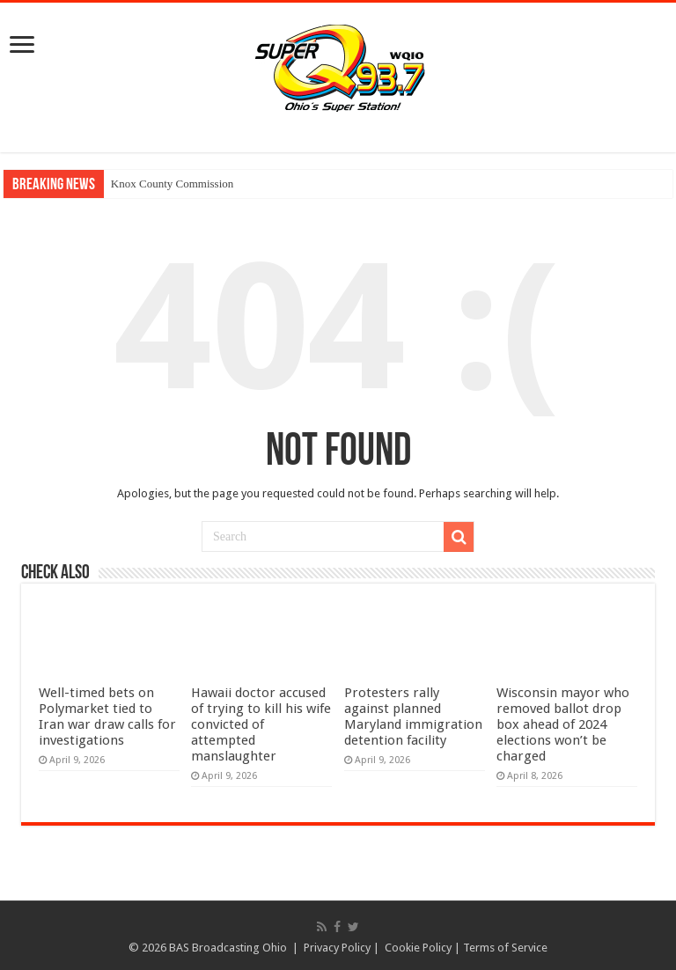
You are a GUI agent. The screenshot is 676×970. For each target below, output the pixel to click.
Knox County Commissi (166, 183)
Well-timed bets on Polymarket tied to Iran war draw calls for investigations (107, 716)
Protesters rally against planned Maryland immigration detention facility (413, 716)
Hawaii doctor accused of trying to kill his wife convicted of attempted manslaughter (261, 724)
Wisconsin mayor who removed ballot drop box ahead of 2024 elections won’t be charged (562, 724)
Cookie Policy (418, 947)
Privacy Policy (337, 947)
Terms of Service (505, 947)
